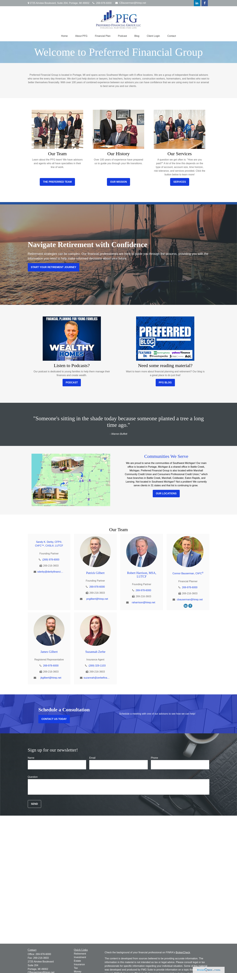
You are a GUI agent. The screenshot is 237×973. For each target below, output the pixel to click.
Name (31, 757)
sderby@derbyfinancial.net (50, 571)
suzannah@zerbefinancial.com (97, 677)
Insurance (79, 964)
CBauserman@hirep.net (130, 3)
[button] (64, 36)
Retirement (80, 953)
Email (92, 757)
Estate (77, 960)
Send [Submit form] (34, 804)
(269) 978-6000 (50, 559)
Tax (76, 968)
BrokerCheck (183, 952)
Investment (80, 957)
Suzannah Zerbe (95, 651)
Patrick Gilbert (95, 573)
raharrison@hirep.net (143, 602)
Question (33, 777)
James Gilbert (49, 651)
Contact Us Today (54, 719)
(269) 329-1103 (97, 665)
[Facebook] (205, 3)
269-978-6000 (102, 3)
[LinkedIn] (197, 3)
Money (77, 971)
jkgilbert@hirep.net (51, 677)
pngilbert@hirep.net (97, 599)
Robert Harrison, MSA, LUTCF (141, 574)
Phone (154, 757)
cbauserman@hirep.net (190, 599)
